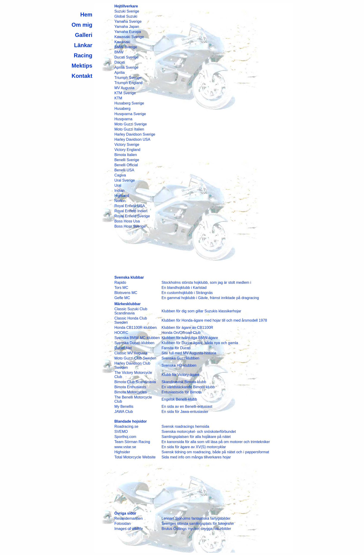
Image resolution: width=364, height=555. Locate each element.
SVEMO (121, 432)
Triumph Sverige (128, 78)
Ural (117, 185)
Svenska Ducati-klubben (134, 343)
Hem (86, 14)
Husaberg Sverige (129, 103)
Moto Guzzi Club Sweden (135, 358)
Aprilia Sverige (126, 67)
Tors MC (121, 288)
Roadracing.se (126, 426)
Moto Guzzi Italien (129, 129)
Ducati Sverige (126, 57)
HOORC (121, 333)
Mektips (82, 65)
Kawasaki (122, 42)
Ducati (119, 62)
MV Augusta (124, 88)
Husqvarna (123, 119)
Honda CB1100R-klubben (135, 328)
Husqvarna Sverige (130, 114)
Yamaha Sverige (128, 21)
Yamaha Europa (127, 32)
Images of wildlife (128, 529)
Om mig (82, 25)
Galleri (83, 35)
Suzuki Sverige (126, 11)
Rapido (120, 282)
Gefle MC (122, 298)
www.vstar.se (125, 447)
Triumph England (128, 83)
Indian (119, 191)
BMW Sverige (125, 47)
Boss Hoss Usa (127, 221)
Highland (121, 196)
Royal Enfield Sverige (132, 216)
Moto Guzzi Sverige (130, 124)
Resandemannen (128, 518)
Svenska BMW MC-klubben (137, 338)
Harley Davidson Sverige (134, 134)
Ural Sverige (124, 180)
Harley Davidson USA (132, 139)
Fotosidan (122, 524)
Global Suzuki (125, 16)
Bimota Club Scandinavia (135, 382)
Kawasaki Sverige (129, 37)
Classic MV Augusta (130, 353)
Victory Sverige (126, 145)
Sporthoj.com (125, 437)
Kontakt (82, 76)
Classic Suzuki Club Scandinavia (130, 311)
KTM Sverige (125, 93)
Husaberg (122, 109)
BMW (119, 52)
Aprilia (119, 73)
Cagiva (120, 175)
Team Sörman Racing (132, 442)
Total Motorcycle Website (135, 457)
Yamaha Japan (126, 27)
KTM (118, 98)
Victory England (127, 150)
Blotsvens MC (125, 293)
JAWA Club (123, 412)
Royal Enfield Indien (130, 211)
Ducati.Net (123, 348)
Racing (83, 55)
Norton (120, 201)
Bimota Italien (125, 155)
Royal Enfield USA (129, 206)
